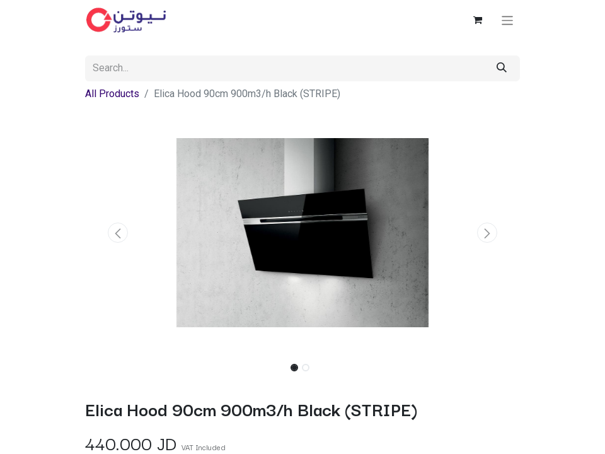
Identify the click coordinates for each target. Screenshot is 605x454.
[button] (118, 233)
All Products (112, 94)
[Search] (501, 68)
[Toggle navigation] (508, 20)
